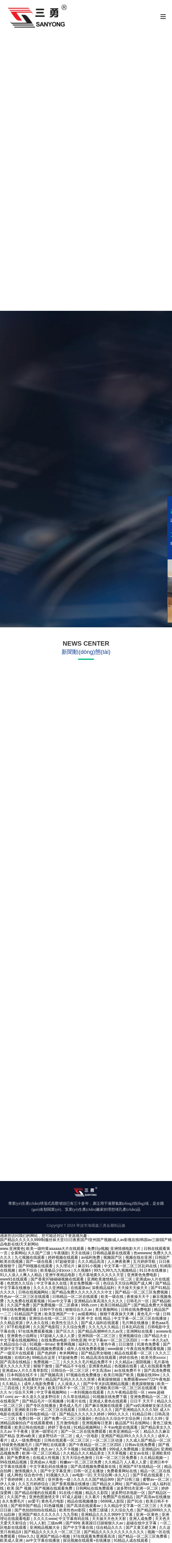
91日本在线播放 (153, 1270)
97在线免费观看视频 (36, 1331)
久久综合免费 (74, 1327)
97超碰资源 (65, 1261)
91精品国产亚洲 (28, 1314)
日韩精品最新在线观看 (112, 1253)
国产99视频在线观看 (36, 1266)
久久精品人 (12, 1384)
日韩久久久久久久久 (95, 1409)
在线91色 (22, 1357)
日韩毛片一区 (138, 1301)
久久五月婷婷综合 (33, 1484)
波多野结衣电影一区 (128, 1493)
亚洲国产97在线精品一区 (140, 1466)
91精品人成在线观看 (131, 1540)
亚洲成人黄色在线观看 (108, 1401)
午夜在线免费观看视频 (145, 1349)
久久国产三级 (39, 1253)
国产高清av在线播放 (153, 1497)
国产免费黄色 (19, 1458)
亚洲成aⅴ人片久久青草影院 (25, 1370)
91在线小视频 (71, 1493)
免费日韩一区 (30, 1418)
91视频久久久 (58, 1475)
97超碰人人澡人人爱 (58, 1336)
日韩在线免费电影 (136, 1309)
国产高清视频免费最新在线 (94, 1466)
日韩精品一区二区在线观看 (75, 1296)
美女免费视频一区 (85, 1283)
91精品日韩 (142, 1414)
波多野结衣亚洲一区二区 (138, 1488)
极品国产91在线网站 (133, 1423)
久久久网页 (36, 1479)
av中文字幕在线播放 (43, 1540)
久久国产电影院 (46, 1327)
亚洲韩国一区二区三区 (97, 1336)
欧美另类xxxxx (154, 1357)
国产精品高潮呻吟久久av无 (101, 1331)
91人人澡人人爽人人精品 (21, 1275)
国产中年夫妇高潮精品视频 (106, 1384)
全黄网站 (18, 1253)
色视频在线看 (126, 1366)
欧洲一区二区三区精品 (41, 1453)
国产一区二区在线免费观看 (84, 1431)
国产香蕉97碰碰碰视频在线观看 (58, 1279)
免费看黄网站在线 (122, 1471)
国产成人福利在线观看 (100, 1323)
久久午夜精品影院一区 (126, 1392)
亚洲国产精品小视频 (53, 1536)
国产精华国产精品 (26, 1506)
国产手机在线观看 (148, 1475)
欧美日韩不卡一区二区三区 (71, 1388)
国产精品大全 (156, 1336)
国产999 (72, 1523)
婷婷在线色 (129, 1357)
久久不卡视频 (67, 1449)
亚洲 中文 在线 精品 (94, 1318)
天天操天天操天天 (133, 1288)
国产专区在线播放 (41, 1405)
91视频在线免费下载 (110, 1397)
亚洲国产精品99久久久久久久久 (128, 1436)
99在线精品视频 (14, 1462)
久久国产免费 (19, 1305)
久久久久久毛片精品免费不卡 (88, 1362)
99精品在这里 (44, 1357)
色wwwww (142, 1253)
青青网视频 (66, 1344)
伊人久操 (8, 1484)
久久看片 (93, 1497)
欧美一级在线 (112, 1296)
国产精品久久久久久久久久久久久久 (114, 1532)
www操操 (115, 1349)
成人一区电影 (87, 1436)
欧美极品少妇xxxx (56, 1270)
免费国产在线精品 (118, 1497)
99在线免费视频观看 (19, 1309)
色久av (47, 1449)
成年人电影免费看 (39, 1384)
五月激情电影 (68, 1423)
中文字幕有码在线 (74, 1518)
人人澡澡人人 (69, 1384)
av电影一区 (81, 1475)
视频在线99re (148, 1375)
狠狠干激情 (43, 1366)
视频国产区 (113, 1257)
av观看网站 (88, 1314)
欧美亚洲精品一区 (124, 1431)
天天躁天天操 (34, 1388)
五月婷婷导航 (145, 1261)
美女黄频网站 (107, 1309)
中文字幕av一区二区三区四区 (113, 1340)
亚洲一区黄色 (147, 1514)
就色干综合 (28, 1270)
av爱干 (33, 1501)
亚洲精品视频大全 (45, 1527)
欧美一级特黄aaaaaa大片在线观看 (55, 1248)
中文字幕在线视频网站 (19, 1340)
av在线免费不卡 (128, 1370)
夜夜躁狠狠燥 (143, 1384)
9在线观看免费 (94, 1449)
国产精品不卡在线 (71, 1366)
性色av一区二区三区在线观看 (25, 1296)
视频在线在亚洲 (139, 1257)
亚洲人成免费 (141, 1518)
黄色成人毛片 (71, 1405)
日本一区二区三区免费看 (116, 1458)
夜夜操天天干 (138, 1296)
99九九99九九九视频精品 (115, 1270)
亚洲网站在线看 (140, 1331)
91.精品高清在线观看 (99, 1357)
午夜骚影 (61, 1253)
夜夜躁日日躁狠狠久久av (103, 1523)
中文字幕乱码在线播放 (49, 1466)
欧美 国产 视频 (20, 1488)
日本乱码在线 (133, 1327)
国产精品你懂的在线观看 (35, 1493)
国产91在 (135, 1501)
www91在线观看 (14, 1279)
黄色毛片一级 (149, 1314)
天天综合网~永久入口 (111, 1475)
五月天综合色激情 (77, 1458)
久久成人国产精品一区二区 (148, 1440)
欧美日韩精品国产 (116, 1305)
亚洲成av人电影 (44, 1462)
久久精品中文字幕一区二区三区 (131, 1506)
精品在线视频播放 (82, 1501)
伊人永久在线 (37, 1323)
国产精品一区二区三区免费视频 (142, 1292)
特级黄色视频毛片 (17, 1445)
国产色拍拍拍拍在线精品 (35, 1510)
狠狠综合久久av (79, 1309)
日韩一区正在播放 (89, 1471)
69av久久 (26, 1536)
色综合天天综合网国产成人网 (128, 1283)
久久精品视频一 (154, 1458)
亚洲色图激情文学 (44, 1497)
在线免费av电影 (55, 1340)
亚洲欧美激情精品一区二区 (110, 1279)
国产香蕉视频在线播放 (71, 1484)
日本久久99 (153, 1418)
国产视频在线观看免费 (54, 1488)
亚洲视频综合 (130, 1336)
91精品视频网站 (87, 1427)
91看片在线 (77, 1401)
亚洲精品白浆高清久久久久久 (99, 1301)
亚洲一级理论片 (45, 1431)
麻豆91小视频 (90, 1266)
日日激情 (126, 1344)
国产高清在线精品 (15, 1362)
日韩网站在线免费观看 (95, 1488)
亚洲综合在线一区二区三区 (52, 1318)
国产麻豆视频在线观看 (104, 1405)
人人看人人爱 (135, 1462)
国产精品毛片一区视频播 (43, 1401)
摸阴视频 (143, 1362)
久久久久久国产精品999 (94, 1479)
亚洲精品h (150, 1449)
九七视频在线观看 (30, 1257)
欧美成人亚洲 (12, 1540)
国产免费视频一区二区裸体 (56, 1305)
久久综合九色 (123, 1510)
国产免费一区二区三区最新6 (68, 1418)
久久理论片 (66, 1266)
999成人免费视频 (124, 1449)
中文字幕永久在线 (52, 1283)
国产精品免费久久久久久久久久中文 (82, 1292)
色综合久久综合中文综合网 (118, 1418)
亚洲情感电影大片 (125, 1248)
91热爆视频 (54, 1506)
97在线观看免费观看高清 (94, 1536)
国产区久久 (66, 1331)
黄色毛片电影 (53, 1501)
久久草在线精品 (76, 1397)
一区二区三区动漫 (107, 1440)
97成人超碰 (72, 1497)
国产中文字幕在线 (78, 1527)
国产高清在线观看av (84, 1506)
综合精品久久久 (109, 1527)
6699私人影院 (112, 1501)
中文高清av (102, 1370)
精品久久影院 (97, 1493)
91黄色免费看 (149, 1344)
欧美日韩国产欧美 (119, 1375)
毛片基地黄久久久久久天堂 (101, 1275)
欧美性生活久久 (65, 1323)
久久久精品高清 (91, 1261)
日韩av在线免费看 (140, 1445)
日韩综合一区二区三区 (70, 1370)
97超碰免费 (68, 1357)
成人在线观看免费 (155, 1366)
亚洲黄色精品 (100, 1366)
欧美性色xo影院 (73, 1510)
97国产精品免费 (25, 1449)
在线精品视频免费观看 (45, 1349)
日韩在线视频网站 (33, 1292)
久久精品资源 (12, 1323)
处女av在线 (139, 1453)
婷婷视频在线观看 (63, 1257)
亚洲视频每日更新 (97, 1423)
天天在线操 (81, 1253)
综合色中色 (34, 1475)
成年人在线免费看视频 (86, 1349)
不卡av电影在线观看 (121, 1427)
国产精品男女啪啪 (96, 1353)
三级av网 (55, 1523)
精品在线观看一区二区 (133, 1353)
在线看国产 (10, 1401)
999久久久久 (118, 1414)
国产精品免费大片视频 (152, 1305)
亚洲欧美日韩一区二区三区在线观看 (127, 1388)
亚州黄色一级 (60, 1479)
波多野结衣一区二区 (55, 1436)
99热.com (89, 1305)
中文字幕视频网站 (52, 1392)
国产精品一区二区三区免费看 (143, 1536)
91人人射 (37, 1523)
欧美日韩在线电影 (30, 1427)
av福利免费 (91, 1257)
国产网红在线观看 (50, 1445)
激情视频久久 (26, 1471)
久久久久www (45, 1518)
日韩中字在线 (51, 1309)
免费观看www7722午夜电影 (146, 1379)
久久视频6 (82, 1270)
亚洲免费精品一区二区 (149, 1397)
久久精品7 (113, 1462)
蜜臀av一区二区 (156, 1479)
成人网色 (14, 1475)
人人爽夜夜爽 (119, 1261)
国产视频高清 (52, 1375)
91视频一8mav (42, 1344)
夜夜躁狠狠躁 (109, 1379)
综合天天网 (24, 1392)
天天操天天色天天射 (109, 1518)
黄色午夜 (108, 1344)
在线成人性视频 (46, 1458)
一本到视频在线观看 (87, 1392)
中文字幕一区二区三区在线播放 (141, 1318)
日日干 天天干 (142, 1401)
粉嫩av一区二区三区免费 (81, 1462)
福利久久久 (88, 1344)
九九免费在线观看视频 (26, 1301)
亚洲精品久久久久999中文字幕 (107, 1514)
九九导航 (71, 1514)
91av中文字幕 (60, 1301)
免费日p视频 (97, 1248)
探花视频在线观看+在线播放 (87, 1540)
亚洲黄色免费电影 (142, 1275)
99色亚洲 (78, 1340)
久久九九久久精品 (104, 1327)
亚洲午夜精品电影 (60, 1275)
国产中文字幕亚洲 (56, 1471)
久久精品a (124, 1362)
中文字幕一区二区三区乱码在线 (131, 1266)
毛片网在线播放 (135, 1323)
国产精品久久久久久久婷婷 (82, 1414)
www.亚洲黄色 (12, 1248)
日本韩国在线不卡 (22, 1375)
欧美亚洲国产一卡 (60, 1314)
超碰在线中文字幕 (142, 1523)
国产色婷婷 (47, 1353)
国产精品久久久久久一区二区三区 (53, 1532)
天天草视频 (117, 1453)
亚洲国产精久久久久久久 (39, 1514)
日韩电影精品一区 (41, 1414)
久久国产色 (17, 1497)
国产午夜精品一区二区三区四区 (96, 1445)
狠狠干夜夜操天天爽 (117, 1314)
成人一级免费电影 (26, 1440)
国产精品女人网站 (107, 1484)
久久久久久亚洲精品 (50, 1288)
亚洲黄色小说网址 (22, 1336)
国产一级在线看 (39, 1261)
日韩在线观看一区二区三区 (67, 1440)
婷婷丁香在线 (60, 1427)
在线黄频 (19, 1318)
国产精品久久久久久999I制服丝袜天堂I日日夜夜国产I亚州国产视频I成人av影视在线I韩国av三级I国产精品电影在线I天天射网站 (86, 1242)
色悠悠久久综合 (20, 1283)
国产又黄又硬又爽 (141, 1527)
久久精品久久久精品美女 (84, 1453)
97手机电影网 (19, 1327)
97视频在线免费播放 (83, 1375)
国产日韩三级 (128, 1479)
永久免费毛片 (14, 1501)
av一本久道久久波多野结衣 (37, 1397)
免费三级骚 (99, 1510)
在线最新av (80, 1288)
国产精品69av (138, 1484)
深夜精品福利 (103, 1288)
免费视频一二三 (47, 1362)
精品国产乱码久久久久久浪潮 (70, 1379)
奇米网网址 (69, 1353)
